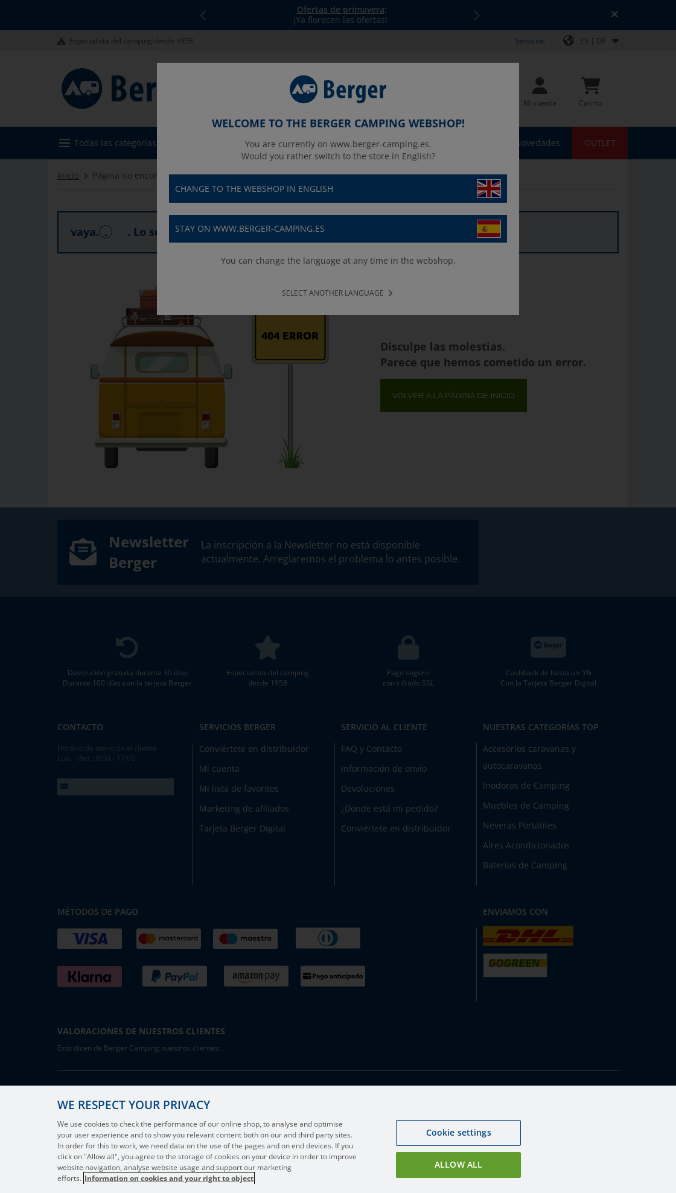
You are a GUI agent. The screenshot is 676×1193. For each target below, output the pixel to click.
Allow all (458, 1164)
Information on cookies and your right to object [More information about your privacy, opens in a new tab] (168, 1178)
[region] (338, 1139)
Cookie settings (458, 1132)
